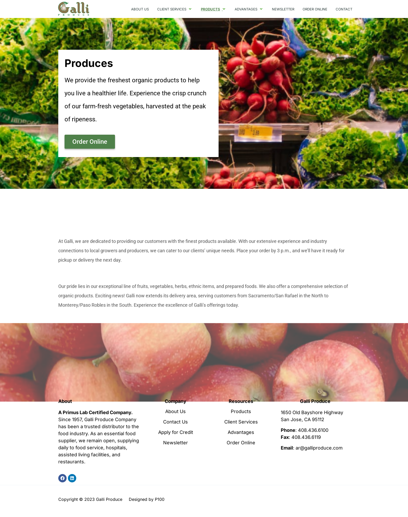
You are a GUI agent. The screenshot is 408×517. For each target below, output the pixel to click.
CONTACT (344, 9)
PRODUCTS (213, 9)
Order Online (241, 442)
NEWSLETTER (283, 9)
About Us (175, 411)
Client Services (241, 422)
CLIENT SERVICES (175, 9)
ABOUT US (140, 9)
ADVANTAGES (249, 9)
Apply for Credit (175, 432)
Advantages (241, 432)
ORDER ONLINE (315, 9)
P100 (159, 499)
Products (241, 411)
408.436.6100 (313, 430)
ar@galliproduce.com (319, 448)
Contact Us (175, 422)
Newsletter (175, 442)
